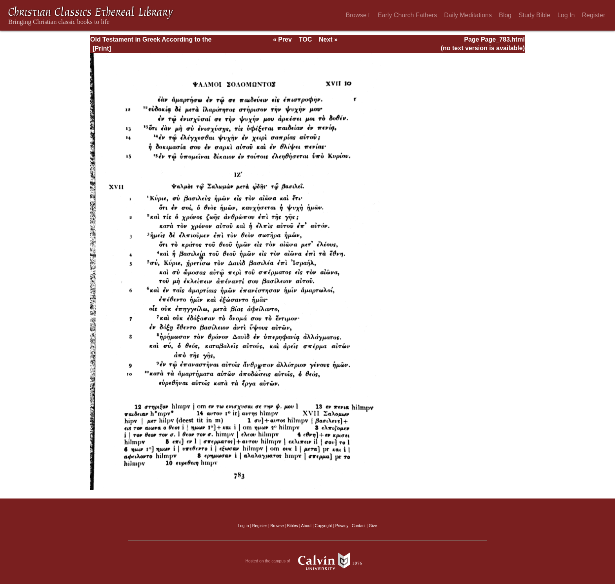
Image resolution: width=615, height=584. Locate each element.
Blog (505, 15)
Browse (358, 15)
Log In (566, 15)
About (306, 526)
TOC (305, 39)
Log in (243, 526)
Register (593, 15)
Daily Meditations (468, 15)
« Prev (282, 39)
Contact (359, 526)
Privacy (342, 526)
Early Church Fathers (407, 15)
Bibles (292, 526)
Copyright (323, 526)
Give (373, 526)
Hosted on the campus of (308, 561)
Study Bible (534, 15)
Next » (328, 39)
